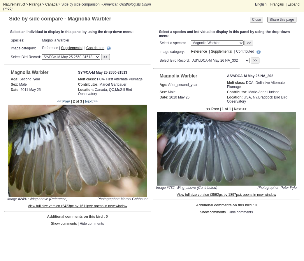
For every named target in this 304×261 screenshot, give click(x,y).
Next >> (91, 101)
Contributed (95, 48)
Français (277, 4)
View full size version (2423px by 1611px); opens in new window (77, 206)
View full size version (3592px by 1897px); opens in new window (226, 195)
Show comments (64, 224)
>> (105, 57)
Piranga (35, 4)
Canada (51, 4)
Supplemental (71, 48)
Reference (199, 51)
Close (256, 20)
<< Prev (63, 101)
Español (294, 4)
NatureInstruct (14, 4)
